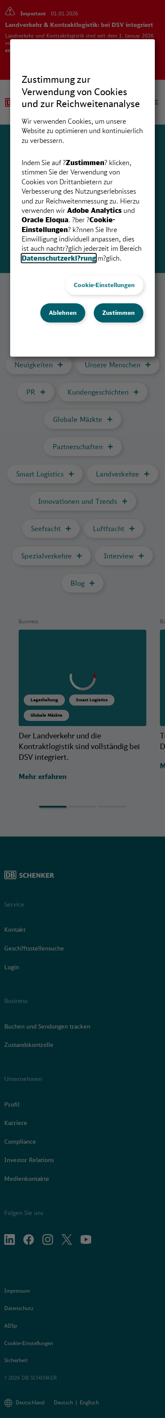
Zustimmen (118, 313)
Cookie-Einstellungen (104, 285)
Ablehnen (63, 313)
